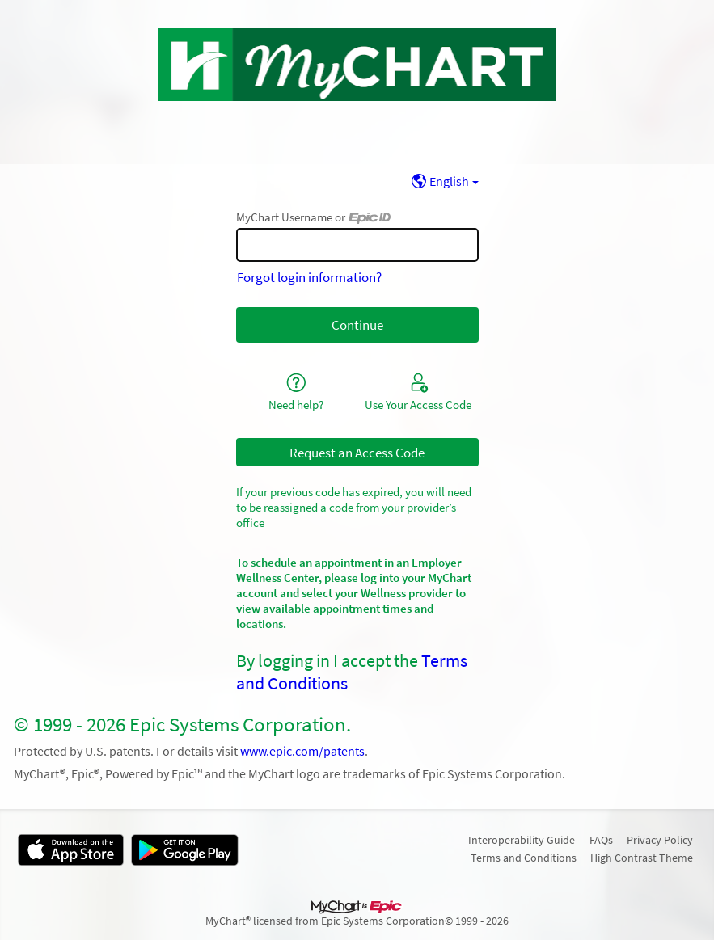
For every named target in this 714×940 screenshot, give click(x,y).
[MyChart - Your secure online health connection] (357, 64)
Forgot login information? (309, 277)
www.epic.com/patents (302, 751)
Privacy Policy (660, 840)
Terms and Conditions (524, 857)
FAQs (601, 840)
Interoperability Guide (521, 840)
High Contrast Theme (641, 857)
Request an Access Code (357, 453)
